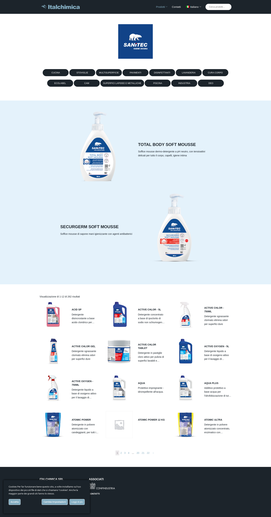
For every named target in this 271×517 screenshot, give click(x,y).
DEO (210, 83)
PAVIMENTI (135, 72)
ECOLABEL (60, 83)
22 (148, 453)
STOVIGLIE (82, 72)
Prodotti (160, 6)
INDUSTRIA (184, 83)
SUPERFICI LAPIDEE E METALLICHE (122, 83)
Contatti (176, 6)
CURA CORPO (215, 72)
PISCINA (157, 83)
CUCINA (56, 72)
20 (138, 453)
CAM (86, 83)
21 (143, 453)
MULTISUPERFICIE (109, 72)
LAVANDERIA (188, 72)
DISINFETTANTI (162, 72)
